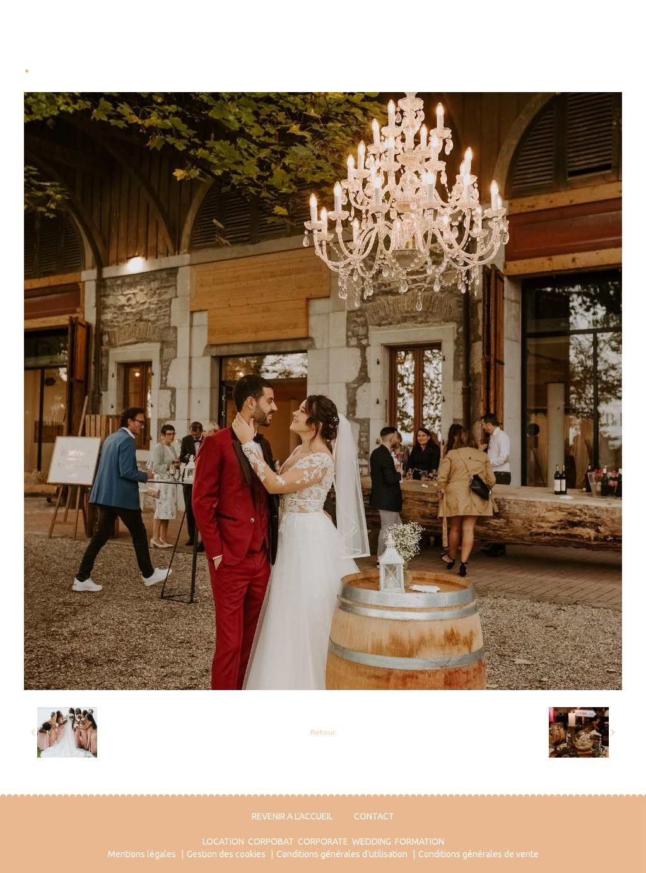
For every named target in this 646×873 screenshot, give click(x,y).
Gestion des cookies (226, 854)
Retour (323, 732)
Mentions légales (142, 854)
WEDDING (371, 841)
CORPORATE (323, 841)
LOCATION (223, 841)
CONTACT (374, 816)
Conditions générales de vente (478, 854)
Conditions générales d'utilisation (342, 854)
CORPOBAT (271, 841)
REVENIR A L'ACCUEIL (292, 816)
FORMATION (419, 841)
